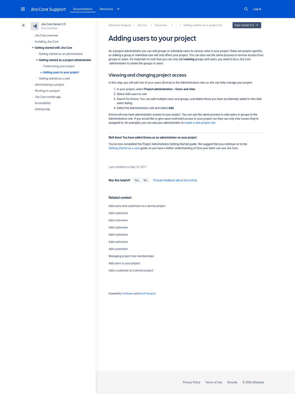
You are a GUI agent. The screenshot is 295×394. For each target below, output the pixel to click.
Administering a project (49, 84)
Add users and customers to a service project (137, 206)
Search (246, 9)
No (145, 180)
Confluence (128, 293)
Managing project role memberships (131, 256)
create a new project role (199, 122)
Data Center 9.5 (247, 25)
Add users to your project (124, 263)
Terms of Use (213, 382)
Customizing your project (58, 66)
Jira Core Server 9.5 (53, 24)
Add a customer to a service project (131, 270)
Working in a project (47, 90)
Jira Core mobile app (48, 97)
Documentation (83, 9)
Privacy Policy (191, 382)
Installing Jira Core (46, 41)
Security (232, 382)
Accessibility (43, 103)
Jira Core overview (46, 35)
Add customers (118, 213)
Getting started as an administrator (61, 54)
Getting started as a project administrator (65, 60)
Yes (136, 180)
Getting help (42, 109)
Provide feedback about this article (175, 180)
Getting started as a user (54, 78)
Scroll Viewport (147, 293)
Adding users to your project (61, 72)
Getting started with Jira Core (53, 47)
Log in (257, 9)
